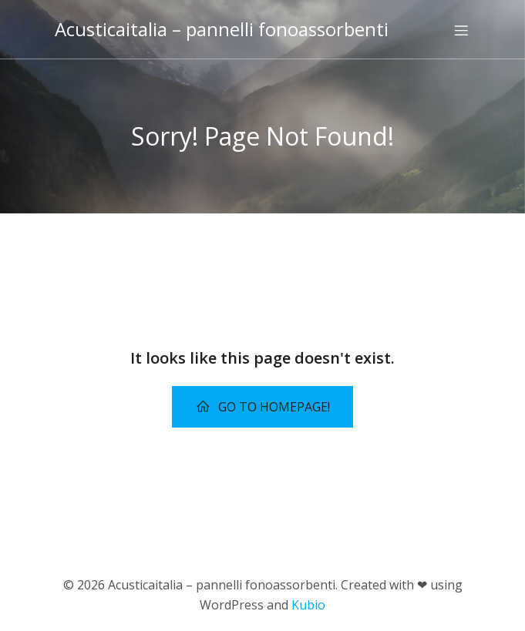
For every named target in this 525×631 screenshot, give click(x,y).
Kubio (308, 604)
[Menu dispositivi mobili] (462, 30)
